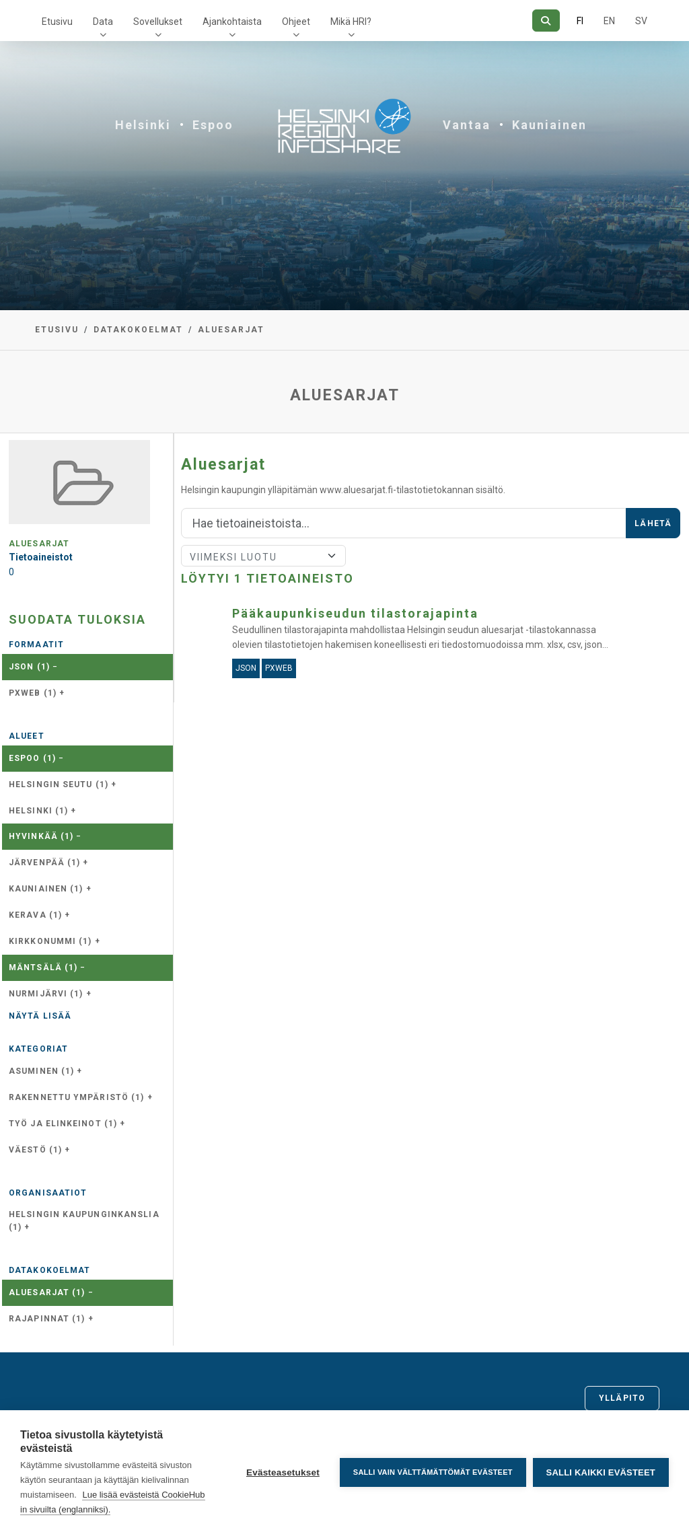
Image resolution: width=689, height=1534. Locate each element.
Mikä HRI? (350, 21)
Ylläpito (622, 1398)
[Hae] (546, 20)
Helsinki (143, 125)
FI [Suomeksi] (580, 20)
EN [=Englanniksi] (609, 20)
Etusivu (57, 21)
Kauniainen (549, 125)
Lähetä (653, 523)
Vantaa (467, 125)
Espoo (212, 125)
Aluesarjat (231, 329)
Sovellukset (157, 21)
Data (103, 21)
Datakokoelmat (138, 329)
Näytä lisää (40, 1016)
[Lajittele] (263, 556)
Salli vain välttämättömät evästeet (433, 1472)
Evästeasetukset (283, 1472)
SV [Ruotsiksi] (641, 20)
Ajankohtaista (232, 21)
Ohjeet (296, 21)
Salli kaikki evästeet (600, 1472)
